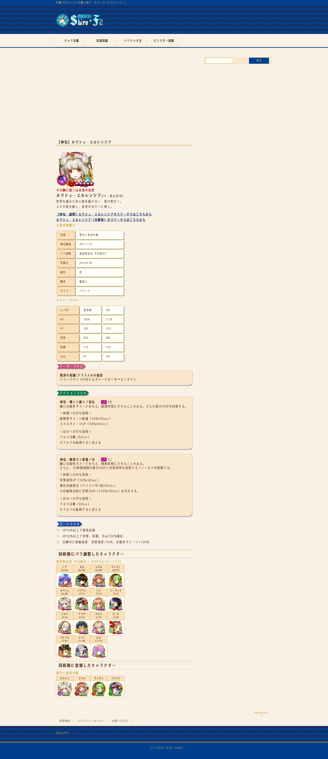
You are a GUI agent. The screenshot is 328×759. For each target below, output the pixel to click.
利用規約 (64, 721)
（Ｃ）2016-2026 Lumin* (165, 747)
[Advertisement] (124, 100)
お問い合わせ (120, 721)
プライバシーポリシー (91, 721)
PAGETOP (261, 712)
